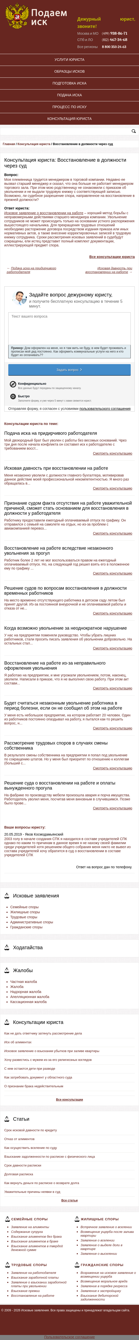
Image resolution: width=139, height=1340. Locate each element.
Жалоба (16, 987)
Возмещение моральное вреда (104, 1281)
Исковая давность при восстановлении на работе (108, 270)
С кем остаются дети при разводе (29, 1068)
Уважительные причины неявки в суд (32, 1192)
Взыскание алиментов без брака (36, 1236)
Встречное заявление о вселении (106, 1227)
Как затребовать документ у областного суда (38, 1077)
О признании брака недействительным (33, 1086)
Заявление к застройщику (101, 1291)
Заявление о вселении (97, 1240)
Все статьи (69, 1200)
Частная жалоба (23, 982)
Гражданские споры (26, 927)
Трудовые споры (23, 917)
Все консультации (69, 1099)
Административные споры (31, 922)
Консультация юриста (69, 119)
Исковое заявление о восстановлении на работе (43, 213)
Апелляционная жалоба (29, 997)
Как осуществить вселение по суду (30, 1148)
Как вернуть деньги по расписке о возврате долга (41, 1183)
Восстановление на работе (32, 1296)
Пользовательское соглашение (69, 1337)
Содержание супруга (27, 1232)
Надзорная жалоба (25, 992)
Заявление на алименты (30, 1227)
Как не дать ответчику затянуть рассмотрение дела (43, 1033)
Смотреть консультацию (112, 453)
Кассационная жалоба (28, 1002)
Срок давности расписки (22, 1165)
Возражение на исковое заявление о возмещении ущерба (108, 1274)
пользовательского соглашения (105, 409)
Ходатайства (28, 947)
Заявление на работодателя (33, 1273)
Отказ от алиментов (19, 1139)
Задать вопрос (69, 369)
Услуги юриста (70, 60)
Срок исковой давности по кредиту (30, 1130)
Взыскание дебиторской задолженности (99, 1297)
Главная (9, 144)
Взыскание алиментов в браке (34, 1241)
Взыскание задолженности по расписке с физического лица (49, 1156)
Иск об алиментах (17, 1042)
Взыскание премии (25, 1291)
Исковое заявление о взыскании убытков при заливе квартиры (51, 1051)
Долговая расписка (18, 1174)
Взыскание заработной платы (35, 1277)
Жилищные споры (25, 912)
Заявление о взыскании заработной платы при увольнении (38, 1284)
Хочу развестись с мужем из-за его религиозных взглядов (48, 1060)
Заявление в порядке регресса (104, 1286)
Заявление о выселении (99, 1254)
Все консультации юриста (112, 257)
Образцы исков (69, 71)
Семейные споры (24, 907)
